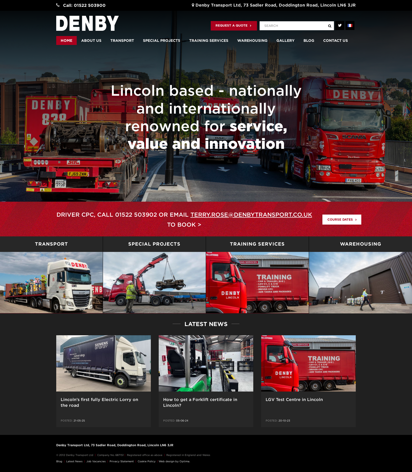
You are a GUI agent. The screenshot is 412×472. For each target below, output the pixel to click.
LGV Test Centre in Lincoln (294, 399)
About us (91, 40)
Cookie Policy (147, 461)
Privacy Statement (122, 461)
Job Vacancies (96, 461)
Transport (122, 40)
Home (66, 40)
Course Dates (342, 219)
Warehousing (252, 40)
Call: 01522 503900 (84, 5)
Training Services (208, 40)
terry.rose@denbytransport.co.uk (251, 214)
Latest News (74, 461)
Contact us (335, 40)
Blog (308, 40)
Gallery (285, 40)
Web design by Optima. (174, 461)
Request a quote (233, 25)
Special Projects (161, 40)
